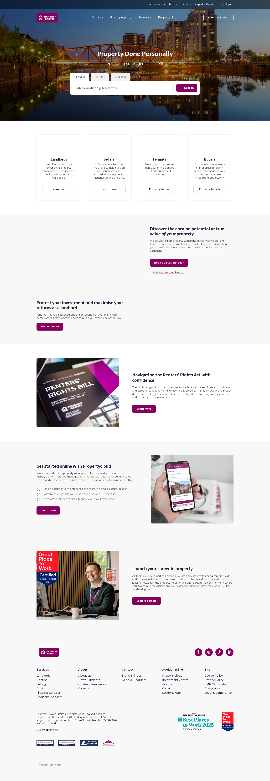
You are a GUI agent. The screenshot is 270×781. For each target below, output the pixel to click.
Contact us (170, 4)
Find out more (50, 326)
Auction (167, 684)
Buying (41, 688)
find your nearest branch (167, 273)
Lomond (170, 575)
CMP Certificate (215, 684)
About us (154, 4)
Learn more (58, 189)
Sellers (109, 159)
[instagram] (207, 652)
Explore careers (147, 601)
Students (147, 18)
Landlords (59, 159)
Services (100, 18)
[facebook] (196, 652)
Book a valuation (218, 18)
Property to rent (159, 189)
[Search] (186, 88)
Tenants (159, 159)
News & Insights (89, 680)
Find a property (123, 18)
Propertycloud (170, 18)
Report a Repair (204, 4)
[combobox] (122, 88)
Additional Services (49, 697)
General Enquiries (134, 680)
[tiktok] (218, 652)
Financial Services (48, 693)
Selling (41, 684)
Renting (42, 680)
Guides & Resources (92, 684)
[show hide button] (65, 765)
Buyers (210, 159)
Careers (186, 4)
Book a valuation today (169, 263)
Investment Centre (175, 680)
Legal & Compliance (218, 693)
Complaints (212, 688)
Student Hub (171, 693)
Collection (169, 688)
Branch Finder (131, 676)
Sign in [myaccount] (227, 4)
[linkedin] (229, 652)
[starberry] (52, 730)
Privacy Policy (214, 680)
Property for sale (210, 189)
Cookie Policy (214, 676)
